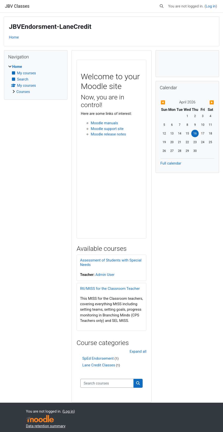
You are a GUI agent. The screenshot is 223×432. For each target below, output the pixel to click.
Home (14, 37)
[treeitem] (35, 79)
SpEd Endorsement (98, 358)
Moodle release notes (108, 134)
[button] (161, 6)
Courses (23, 91)
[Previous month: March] (168, 102)
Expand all (137, 351)
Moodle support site (107, 129)
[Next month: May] (206, 102)
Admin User (105, 274)
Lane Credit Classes (98, 365)
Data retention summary (45, 426)
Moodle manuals (104, 123)
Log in (211, 6)
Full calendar (170, 163)
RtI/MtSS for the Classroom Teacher (110, 288)
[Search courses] (107, 383)
